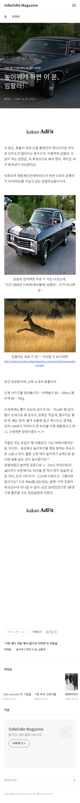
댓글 (6, 710)
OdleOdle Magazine (21, 5)
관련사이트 (10, 780)
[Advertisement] (40, 570)
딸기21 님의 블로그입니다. (25, 734)
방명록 (16, 17)
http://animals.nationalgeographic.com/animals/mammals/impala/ (40, 363)
